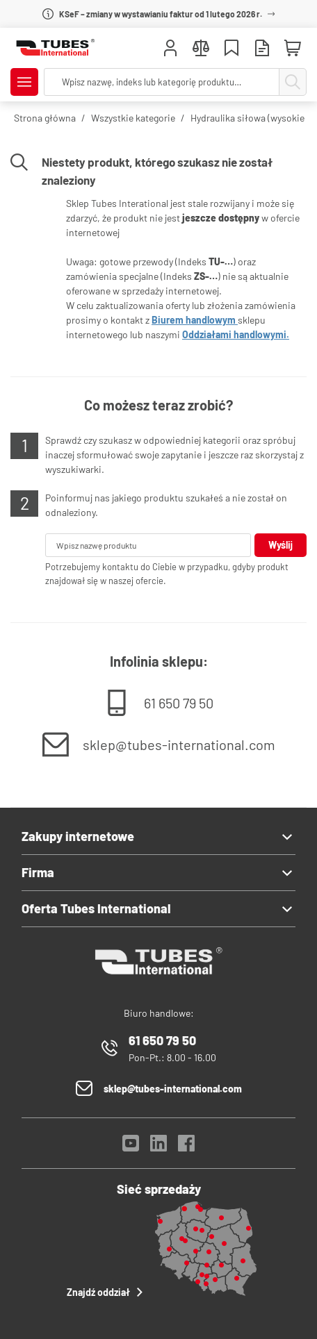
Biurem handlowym (195, 320)
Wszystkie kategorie (133, 118)
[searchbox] (161, 82)
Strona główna (45, 118)
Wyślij (280, 545)
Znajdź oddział (107, 1292)
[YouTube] (130, 1147)
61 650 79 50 (178, 703)
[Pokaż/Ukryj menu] (24, 82)
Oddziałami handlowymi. (235, 334)
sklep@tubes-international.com (179, 744)
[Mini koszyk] (293, 49)
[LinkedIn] (158, 1147)
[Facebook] (186, 1147)
